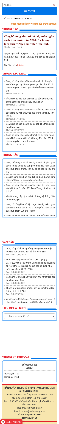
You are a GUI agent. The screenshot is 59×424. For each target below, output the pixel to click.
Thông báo (10, 29)
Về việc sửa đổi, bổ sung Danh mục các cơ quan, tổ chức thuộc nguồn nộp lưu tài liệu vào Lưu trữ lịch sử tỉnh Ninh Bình (30, 302)
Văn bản (8, 242)
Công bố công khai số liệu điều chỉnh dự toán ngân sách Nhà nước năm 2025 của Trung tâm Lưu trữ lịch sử (30, 112)
